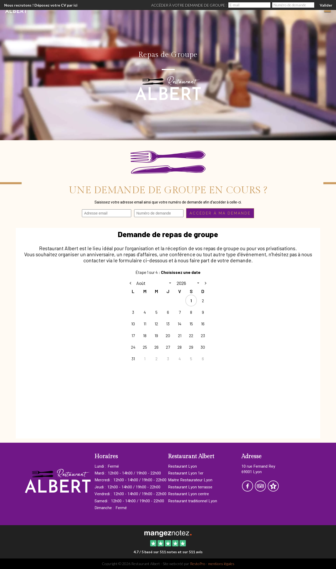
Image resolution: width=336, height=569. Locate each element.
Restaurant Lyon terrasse (190, 487)
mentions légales (221, 563)
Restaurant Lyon (182, 466)
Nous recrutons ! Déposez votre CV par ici (40, 5)
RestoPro (197, 563)
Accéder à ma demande (220, 213)
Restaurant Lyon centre (188, 494)
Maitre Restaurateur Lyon (190, 480)
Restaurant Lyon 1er (185, 473)
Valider (326, 5)
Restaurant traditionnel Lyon (192, 501)
